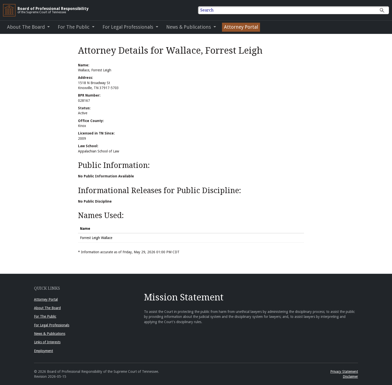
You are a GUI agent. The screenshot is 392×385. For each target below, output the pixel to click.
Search (207, 10)
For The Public (45, 316)
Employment (43, 351)
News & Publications (49, 334)
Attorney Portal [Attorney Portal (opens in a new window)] (241, 27)
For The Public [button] (74, 27)
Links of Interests (47, 342)
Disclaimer (350, 377)
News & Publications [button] (189, 27)
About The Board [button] (26, 27)
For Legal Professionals (51, 325)
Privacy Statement (344, 372)
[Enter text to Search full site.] (297, 10)
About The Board (47, 308)
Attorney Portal (46, 299)
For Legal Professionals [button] (128, 27)
